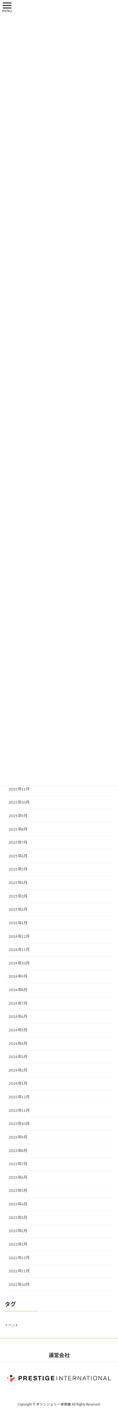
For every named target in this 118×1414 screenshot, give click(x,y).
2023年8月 (17, 1150)
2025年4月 (17, 882)
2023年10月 (19, 1123)
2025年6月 (17, 855)
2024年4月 (17, 1043)
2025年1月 (17, 922)
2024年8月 (17, 989)
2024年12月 (19, 936)
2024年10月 (19, 962)
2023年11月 (19, 1110)
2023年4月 (17, 1204)
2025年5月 (17, 869)
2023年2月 (17, 1230)
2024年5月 (17, 1029)
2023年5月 (17, 1190)
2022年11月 (19, 1271)
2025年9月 (17, 815)
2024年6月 (17, 1016)
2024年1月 (17, 1083)
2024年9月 (17, 976)
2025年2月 (17, 909)
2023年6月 (17, 1177)
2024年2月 (17, 1069)
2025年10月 (19, 802)
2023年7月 (17, 1163)
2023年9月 (17, 1136)
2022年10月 (19, 1284)
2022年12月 (19, 1257)
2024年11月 (19, 949)
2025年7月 (17, 842)
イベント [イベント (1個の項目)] (12, 1325)
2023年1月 (17, 1244)
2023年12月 (19, 1097)
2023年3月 (17, 1217)
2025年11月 (19, 788)
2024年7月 (17, 1003)
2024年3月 (17, 1056)
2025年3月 (17, 895)
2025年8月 (17, 829)
